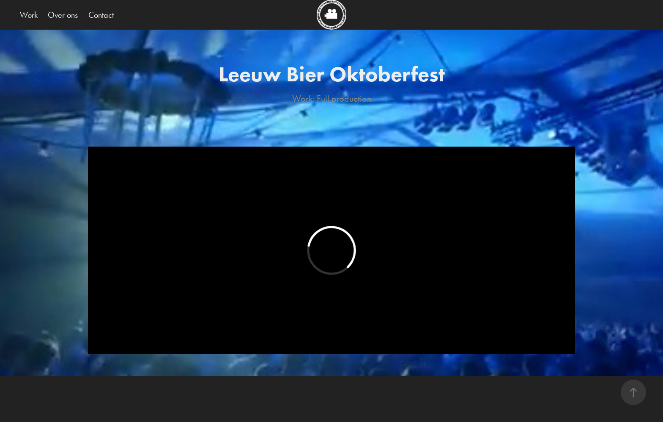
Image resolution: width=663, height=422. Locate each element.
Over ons (63, 15)
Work (29, 15)
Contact (101, 15)
